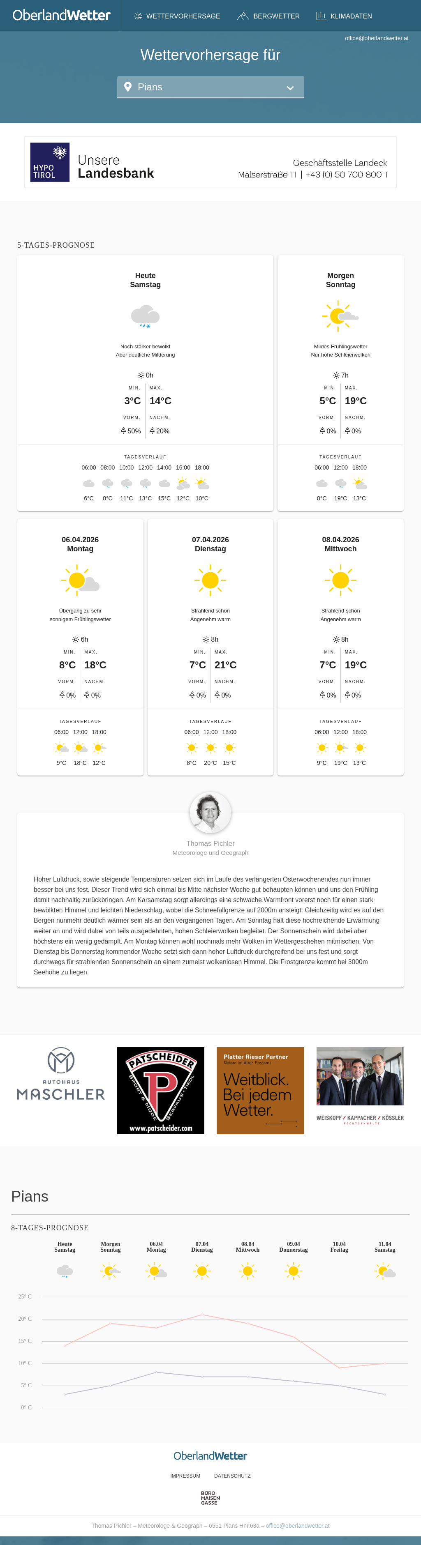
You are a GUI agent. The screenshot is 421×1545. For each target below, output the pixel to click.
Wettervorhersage (177, 16)
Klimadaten (344, 16)
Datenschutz (232, 1476)
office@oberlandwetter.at (377, 38)
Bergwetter (268, 16)
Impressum (185, 1476)
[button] (210, 87)
